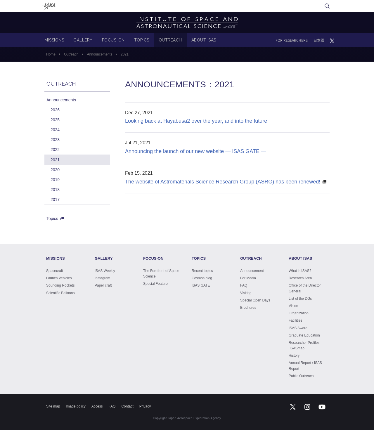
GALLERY (83, 40)
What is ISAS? (300, 271)
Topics (52, 218)
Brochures (248, 308)
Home (51, 54)
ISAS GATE (201, 285)
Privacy (145, 406)
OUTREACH (170, 40)
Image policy (75, 406)
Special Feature (155, 284)
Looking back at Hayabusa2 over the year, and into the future (196, 121)
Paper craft (103, 285)
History (294, 355)
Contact (127, 406)
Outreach (71, 54)
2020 (55, 169)
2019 (55, 179)
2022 (55, 149)
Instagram (102, 278)
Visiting (245, 293)
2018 (55, 189)
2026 (55, 110)
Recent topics (202, 271)
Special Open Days (255, 300)
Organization (299, 313)
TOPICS (141, 40)
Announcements (99, 54)
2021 (55, 159)
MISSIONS (54, 40)
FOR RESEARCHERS (292, 40)
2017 (55, 199)
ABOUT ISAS (203, 40)
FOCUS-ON (113, 40)
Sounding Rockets (60, 285)
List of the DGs (300, 299)
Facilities (295, 320)
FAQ (243, 285)
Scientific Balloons (60, 293)
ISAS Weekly (105, 271)
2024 (55, 129)
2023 (55, 139)
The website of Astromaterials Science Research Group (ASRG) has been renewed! (222, 182)
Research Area (300, 278)
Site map (53, 406)
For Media (248, 278)
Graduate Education (304, 335)
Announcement (252, 271)
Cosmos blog (202, 278)
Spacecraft (54, 271)
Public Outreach (301, 376)
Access (97, 406)
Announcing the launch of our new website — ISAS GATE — (195, 151)
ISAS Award (298, 328)
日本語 (319, 40)
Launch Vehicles (59, 278)
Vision (293, 306)
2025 (55, 119)
